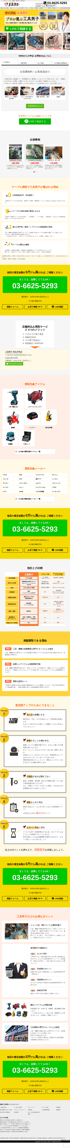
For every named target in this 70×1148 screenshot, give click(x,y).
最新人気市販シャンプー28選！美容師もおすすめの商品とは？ (15, 1124)
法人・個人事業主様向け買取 (34, 1113)
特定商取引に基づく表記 (6, 1109)
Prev (8, 156)
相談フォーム (13, 307)
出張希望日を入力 (35, 106)
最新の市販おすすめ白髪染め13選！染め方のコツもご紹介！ (15, 1122)
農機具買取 (18, 0)
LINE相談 (57, 307)
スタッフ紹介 (45, 1107)
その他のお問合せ (60, 63)
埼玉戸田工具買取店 (5, 1112)
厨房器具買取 (22, 0)
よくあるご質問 (18, 1107)
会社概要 (58, 1107)
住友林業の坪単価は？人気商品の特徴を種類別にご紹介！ (14, 1131)
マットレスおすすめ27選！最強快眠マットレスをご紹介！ (14, 1125)
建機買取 (13, 0)
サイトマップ (31, 1107)
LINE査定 (16, 1112)
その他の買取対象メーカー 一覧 (29, 499)
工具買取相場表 (46, 1109)
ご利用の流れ (3, 1107)
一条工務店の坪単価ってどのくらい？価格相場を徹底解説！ (15, 1127)
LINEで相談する (20, 28)
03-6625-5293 (55, 3)
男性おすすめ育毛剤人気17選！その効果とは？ (11, 1120)
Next (61, 156)
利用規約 (30, 1109)
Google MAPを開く (12, 358)
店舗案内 (58, 1109)
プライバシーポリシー (19, 1109)
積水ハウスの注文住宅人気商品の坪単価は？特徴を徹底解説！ (15, 1129)
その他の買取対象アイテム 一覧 (29, 451)
